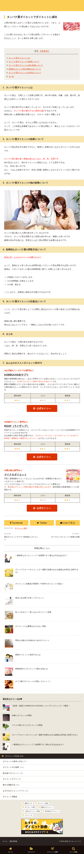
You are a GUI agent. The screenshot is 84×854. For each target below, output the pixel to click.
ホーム (5, 841)
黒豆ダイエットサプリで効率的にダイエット (21, 538)
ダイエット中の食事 (13, 767)
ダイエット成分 (21, 528)
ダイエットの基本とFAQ (14, 761)
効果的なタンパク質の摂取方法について (25, 69)
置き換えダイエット (52, 811)
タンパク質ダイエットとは (19, 58)
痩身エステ (28, 803)
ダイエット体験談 (10, 797)
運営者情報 (13, 841)
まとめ (11, 76)
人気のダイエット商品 (32, 811)
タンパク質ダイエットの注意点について (25, 73)
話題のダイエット (47, 807)
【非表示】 (44, 51)
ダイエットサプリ (12, 779)
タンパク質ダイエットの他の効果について (26, 65)
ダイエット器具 (43, 803)
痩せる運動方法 (11, 785)
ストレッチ (28, 815)
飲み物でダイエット (13, 773)
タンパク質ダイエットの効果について (24, 62)
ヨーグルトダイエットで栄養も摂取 (65, 537)
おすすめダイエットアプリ (15, 791)
